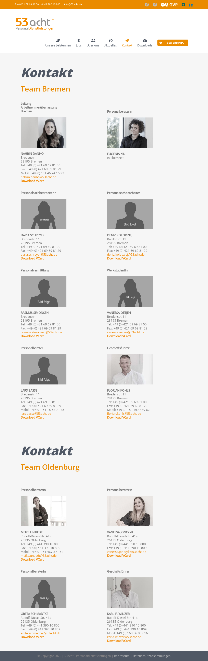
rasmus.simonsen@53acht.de (41, 332)
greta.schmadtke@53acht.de (40, 633)
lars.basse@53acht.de (36, 413)
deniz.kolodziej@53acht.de (125, 254)
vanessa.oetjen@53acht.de (125, 332)
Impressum (122, 656)
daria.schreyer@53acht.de (39, 254)
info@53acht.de (73, 4)
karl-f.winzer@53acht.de (124, 637)
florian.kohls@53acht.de (124, 413)
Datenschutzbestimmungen (152, 656)
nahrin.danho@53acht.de (38, 177)
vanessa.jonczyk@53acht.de (126, 552)
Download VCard (32, 181)
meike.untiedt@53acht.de (38, 555)
